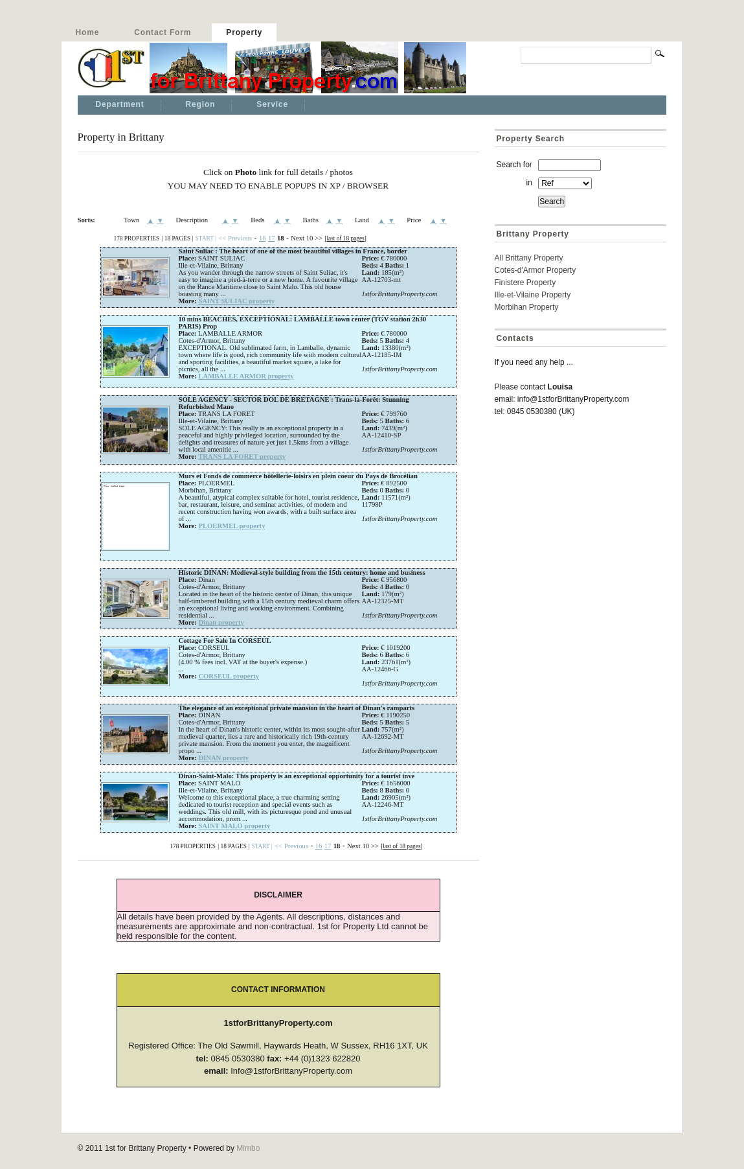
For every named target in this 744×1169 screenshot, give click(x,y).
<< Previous (235, 238)
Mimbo (248, 1148)
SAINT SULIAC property (236, 301)
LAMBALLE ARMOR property (245, 376)
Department (120, 104)
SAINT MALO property (234, 825)
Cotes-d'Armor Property (535, 270)
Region (201, 104)
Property (244, 32)
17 (271, 238)
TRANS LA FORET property (242, 456)
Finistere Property (525, 282)
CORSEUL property (228, 676)
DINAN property (223, 757)
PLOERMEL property (231, 525)
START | (206, 238)
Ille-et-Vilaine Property (533, 294)
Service (272, 104)
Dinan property (221, 622)
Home (88, 32)
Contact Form (162, 32)
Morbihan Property (527, 307)
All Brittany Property (529, 257)
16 (262, 238)
